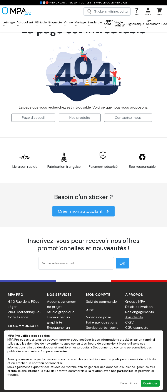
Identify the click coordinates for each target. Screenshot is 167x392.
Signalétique (135, 24)
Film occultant (153, 23)
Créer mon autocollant (83, 211)
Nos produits (79, 117)
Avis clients (134, 317)
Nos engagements (139, 312)
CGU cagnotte (136, 327)
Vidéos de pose (98, 317)
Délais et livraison (139, 306)
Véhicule (41, 23)
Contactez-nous (128, 117)
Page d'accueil (33, 117)
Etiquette (55, 23)
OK (122, 263)
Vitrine (68, 23)
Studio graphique (60, 312)
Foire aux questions (101, 322)
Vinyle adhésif (119, 23)
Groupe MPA (135, 301)
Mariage (80, 23)
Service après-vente (102, 327)
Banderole (95, 23)
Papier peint (108, 23)
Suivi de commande (101, 301)
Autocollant (25, 23)
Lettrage (9, 23)
